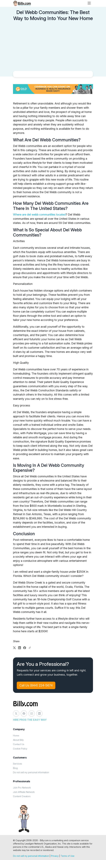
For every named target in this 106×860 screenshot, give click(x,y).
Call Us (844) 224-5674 (36, 685)
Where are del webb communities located (39, 214)
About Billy (18, 740)
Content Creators (22, 796)
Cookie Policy (20, 748)
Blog (15, 768)
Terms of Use (67, 856)
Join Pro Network (22, 787)
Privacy (55, 856)
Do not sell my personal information (31, 772)
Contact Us (18, 744)
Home (16, 735)
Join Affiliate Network (24, 792)
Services (17, 763)
